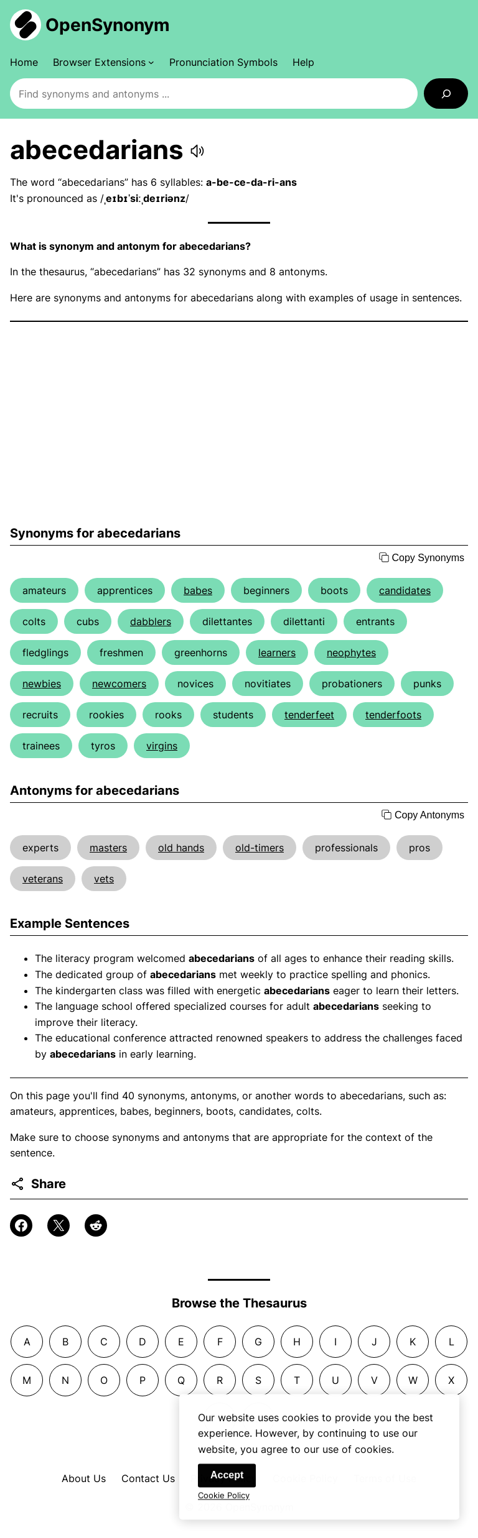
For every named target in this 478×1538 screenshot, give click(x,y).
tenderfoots (393, 714)
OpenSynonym (107, 24)
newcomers (119, 683)
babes (198, 590)
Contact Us (148, 1478)
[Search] (446, 93)
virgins (161, 745)
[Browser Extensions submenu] (103, 62)
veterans (42, 878)
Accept (226, 1480)
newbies (41, 683)
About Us (84, 1478)
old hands (181, 847)
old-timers (259, 847)
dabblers (150, 621)
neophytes (351, 652)
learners (277, 652)
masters (108, 847)
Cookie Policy (224, 1501)
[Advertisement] (239, 424)
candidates (405, 590)
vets (104, 878)
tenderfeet (309, 714)
